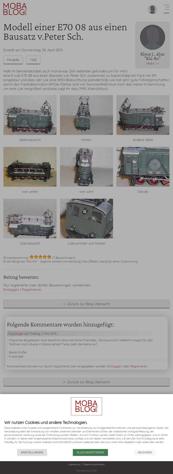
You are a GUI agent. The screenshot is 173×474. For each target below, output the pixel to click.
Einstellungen (32, 452)
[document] (86, 434)
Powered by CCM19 (86, 470)
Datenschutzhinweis (94, 464)
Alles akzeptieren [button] (90, 452)
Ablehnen (145, 452)
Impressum (74, 464)
